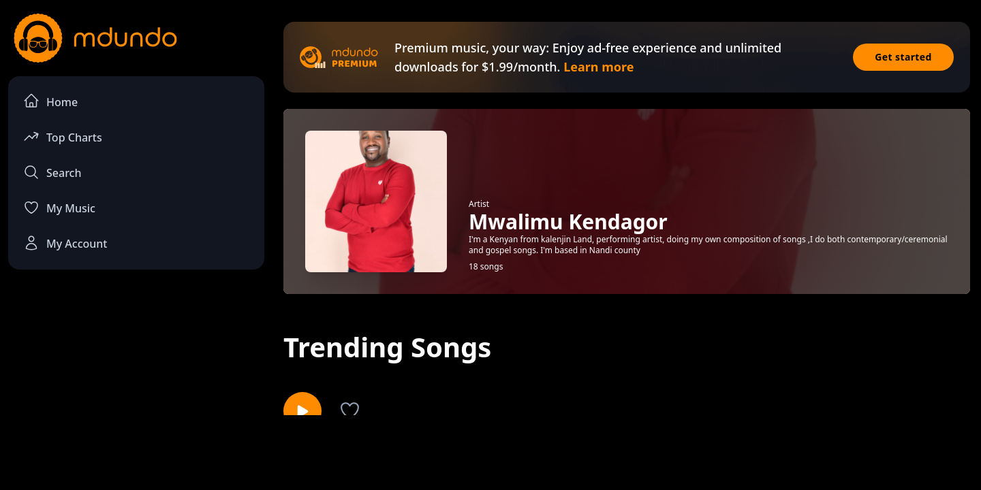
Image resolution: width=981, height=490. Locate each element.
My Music (59, 207)
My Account (65, 243)
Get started (903, 56)
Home (50, 101)
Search (52, 172)
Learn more (598, 67)
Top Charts (62, 136)
